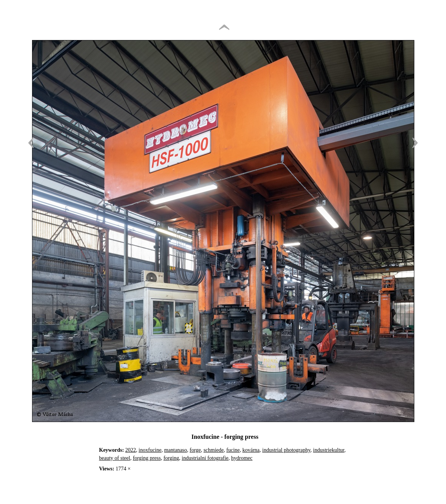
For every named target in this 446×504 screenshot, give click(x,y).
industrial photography (286, 450)
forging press (147, 458)
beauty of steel (114, 458)
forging (171, 458)
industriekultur (329, 450)
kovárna (250, 450)
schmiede (213, 450)
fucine (233, 450)
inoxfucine (149, 450)
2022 (130, 450)
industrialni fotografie (205, 458)
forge (195, 450)
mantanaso (175, 450)
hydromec (242, 458)
